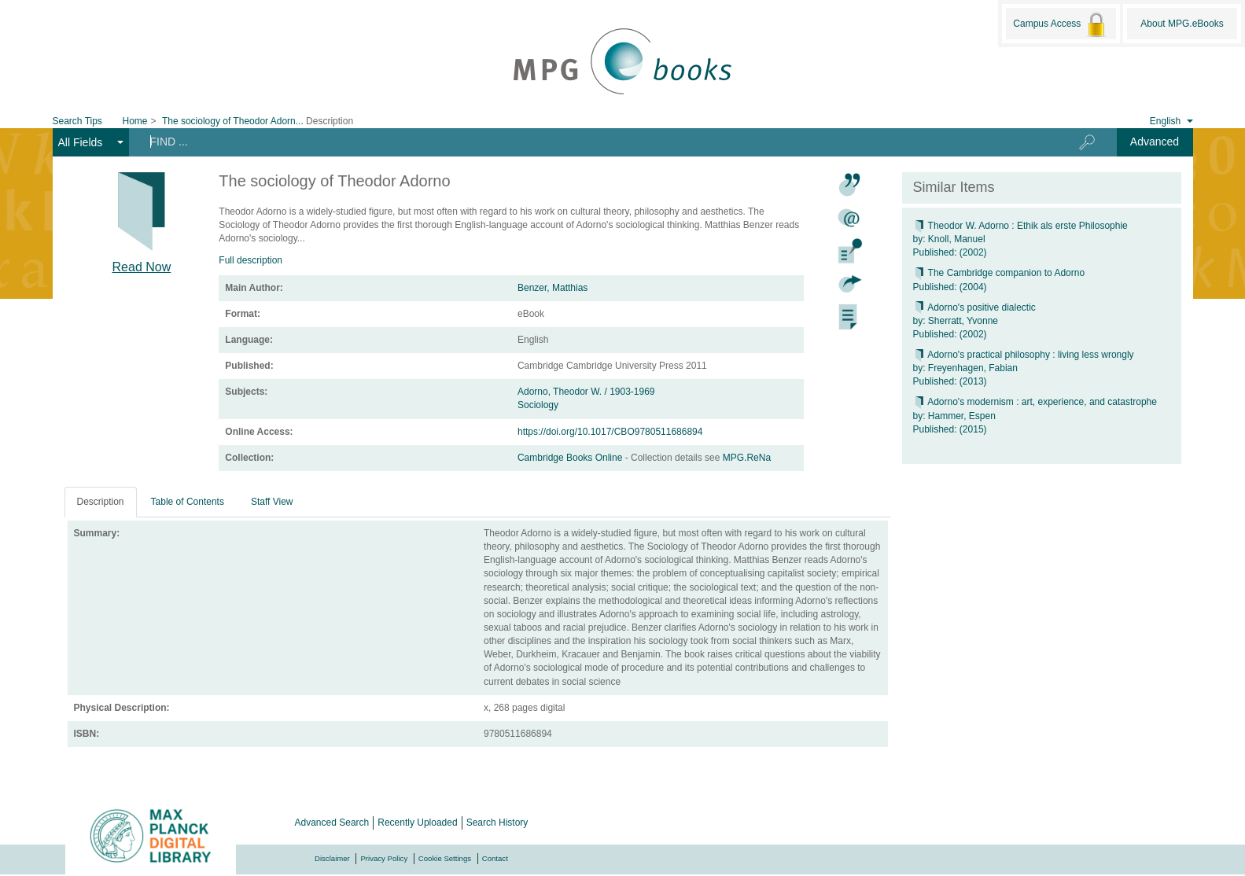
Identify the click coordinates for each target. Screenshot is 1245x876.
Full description (250, 260)
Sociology (538, 404)
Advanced (1154, 141)
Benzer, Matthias (553, 287)
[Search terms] (587, 141)
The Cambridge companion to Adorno (999, 272)
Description (100, 501)
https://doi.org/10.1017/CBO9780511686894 (610, 431)
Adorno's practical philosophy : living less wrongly (1023, 354)
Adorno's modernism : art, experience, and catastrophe (1035, 401)
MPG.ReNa (747, 457)
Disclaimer (332, 858)
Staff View (272, 501)
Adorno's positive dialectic (974, 307)
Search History (497, 822)
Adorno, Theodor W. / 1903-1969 (586, 391)
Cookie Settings (444, 858)
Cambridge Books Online (571, 457)
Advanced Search (332, 822)
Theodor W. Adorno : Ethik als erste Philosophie (1020, 225)
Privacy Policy (383, 858)
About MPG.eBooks (1181, 23)
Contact (495, 858)
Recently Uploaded (417, 822)
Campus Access (1060, 24)
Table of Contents (187, 501)
